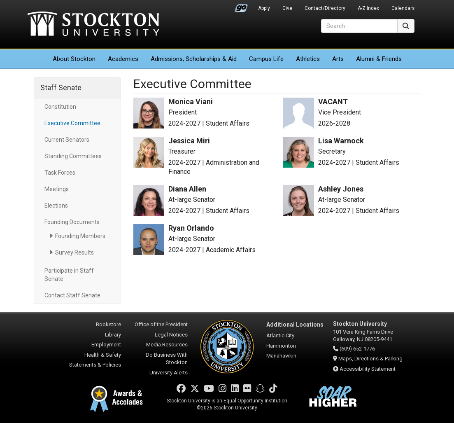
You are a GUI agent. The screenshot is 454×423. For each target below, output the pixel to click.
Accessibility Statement (368, 369)
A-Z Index (368, 8)
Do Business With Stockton (167, 359)
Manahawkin (281, 356)
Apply (264, 8)
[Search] (359, 26)
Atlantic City (280, 335)
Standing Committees (73, 156)
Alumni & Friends (379, 59)
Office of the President (161, 324)
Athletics (308, 59)
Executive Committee (72, 123)
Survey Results (74, 252)
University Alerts (168, 372)
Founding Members (80, 236)
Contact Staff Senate (72, 295)
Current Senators (66, 139)
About (74, 59)
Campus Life (266, 59)
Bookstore (108, 324)
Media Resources (167, 344)
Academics (123, 59)
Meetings (56, 189)
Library (113, 335)
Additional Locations (295, 324)
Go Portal (241, 6)
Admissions (194, 59)
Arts (338, 59)
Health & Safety (102, 355)
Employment (106, 344)
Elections (56, 205)
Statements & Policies (95, 365)
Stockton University (93, 24)
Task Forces (59, 172)
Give (287, 8)
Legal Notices (171, 335)
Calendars (402, 8)
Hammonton (281, 346)
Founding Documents (72, 222)
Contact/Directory (325, 8)
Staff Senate (60, 87)
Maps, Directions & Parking (370, 358)
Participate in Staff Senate (69, 274)
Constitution (60, 106)
